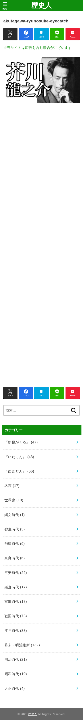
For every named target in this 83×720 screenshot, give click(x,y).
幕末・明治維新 (22, 645)
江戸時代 (15, 631)
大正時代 (14, 688)
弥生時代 (14, 529)
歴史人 (41, 5)
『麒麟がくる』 (21, 442)
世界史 (13, 500)
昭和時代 (15, 674)
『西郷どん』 (19, 471)
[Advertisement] (41, 242)
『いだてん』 (19, 457)
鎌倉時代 (15, 587)
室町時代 (15, 601)
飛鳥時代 (14, 544)
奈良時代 (14, 558)
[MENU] (5, 6)
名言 (12, 486)
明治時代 (15, 659)
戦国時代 (15, 616)
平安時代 (15, 573)
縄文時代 (14, 515)
